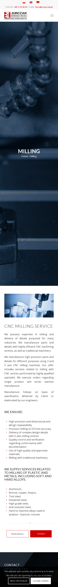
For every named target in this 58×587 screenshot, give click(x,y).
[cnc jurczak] (24, 15)
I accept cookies (41, 581)
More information (18, 581)
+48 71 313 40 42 (20, 7)
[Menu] (52, 15)
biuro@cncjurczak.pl (44, 7)
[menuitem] (52, 15)
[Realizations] (17, 533)
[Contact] (41, 533)
